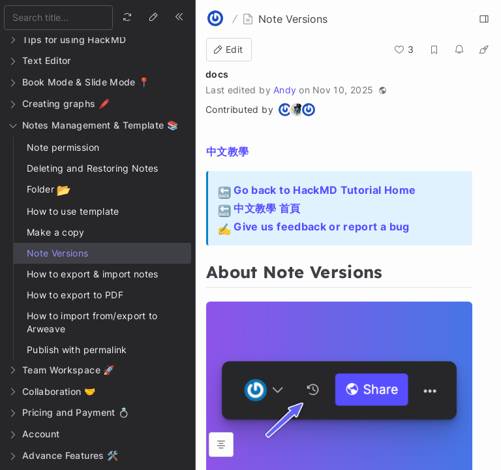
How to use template (73, 211)
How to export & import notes (93, 273)
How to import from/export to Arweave (92, 322)
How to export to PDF (75, 294)
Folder (48, 190)
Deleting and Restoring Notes (93, 168)
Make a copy (56, 232)
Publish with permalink (77, 349)
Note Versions (58, 252)
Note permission (63, 147)
